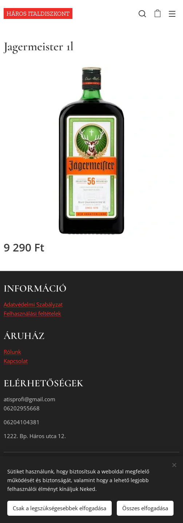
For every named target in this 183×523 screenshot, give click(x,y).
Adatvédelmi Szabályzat (33, 304)
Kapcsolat (16, 360)
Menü (172, 13)
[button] (142, 13)
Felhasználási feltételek (32, 313)
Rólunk (12, 352)
